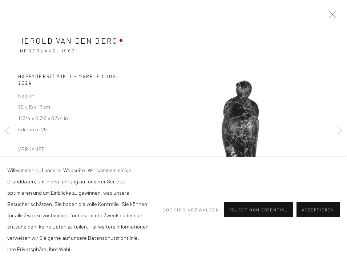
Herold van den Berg (68, 40)
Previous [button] (7, 131)
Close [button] (330, 16)
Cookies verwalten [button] (190, 210)
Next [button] (339, 131)
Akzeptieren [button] (318, 209)
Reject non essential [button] (258, 209)
